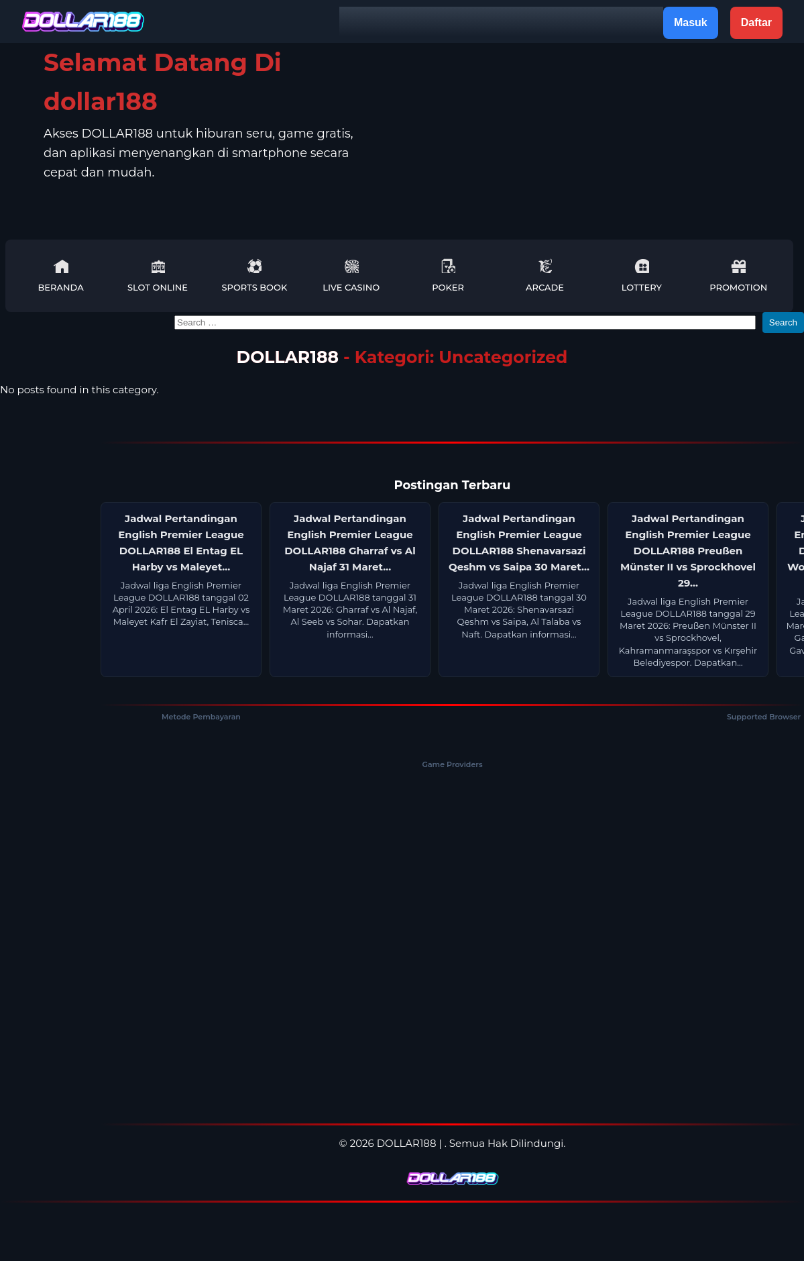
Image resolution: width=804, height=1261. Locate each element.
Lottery (642, 275)
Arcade (545, 275)
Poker (448, 275)
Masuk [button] (690, 22)
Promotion (738, 275)
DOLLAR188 (288, 357)
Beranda (60, 275)
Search (783, 322)
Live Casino (351, 275)
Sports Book (254, 275)
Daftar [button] (756, 22)
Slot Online (157, 275)
